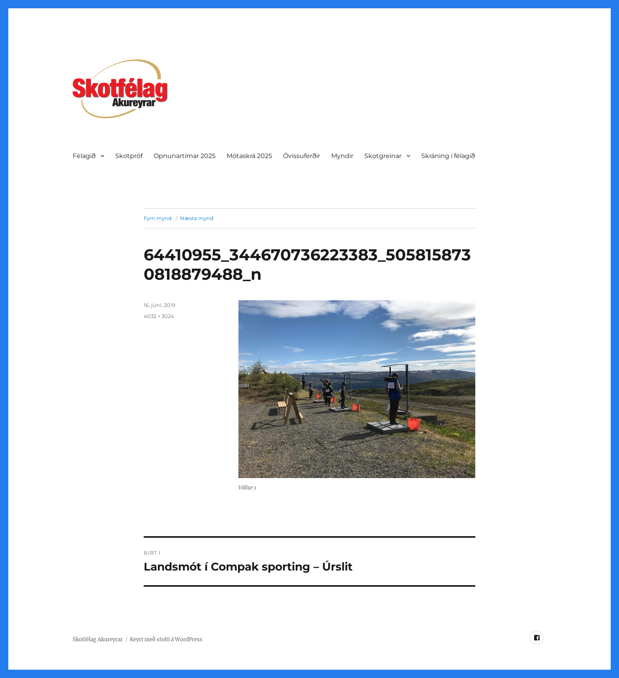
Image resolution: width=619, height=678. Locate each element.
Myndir (342, 156)
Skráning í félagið (448, 156)
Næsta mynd (197, 218)
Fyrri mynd (158, 218)
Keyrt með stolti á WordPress (166, 639)
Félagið (84, 156)
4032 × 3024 (159, 316)
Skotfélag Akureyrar (98, 639)
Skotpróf (129, 156)
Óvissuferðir (301, 156)
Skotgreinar (382, 156)
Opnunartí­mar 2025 (185, 156)
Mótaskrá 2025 (249, 156)
